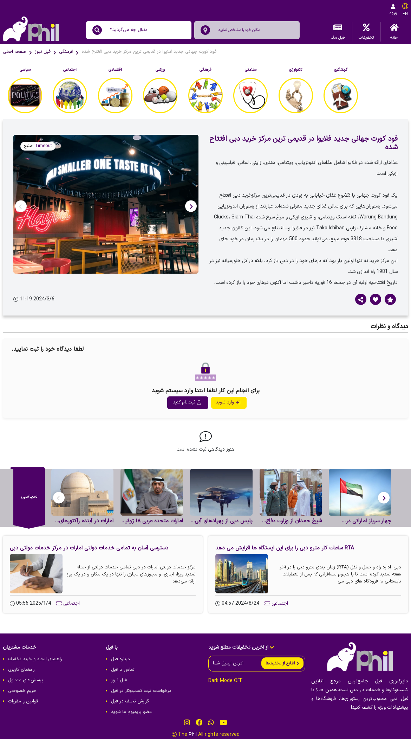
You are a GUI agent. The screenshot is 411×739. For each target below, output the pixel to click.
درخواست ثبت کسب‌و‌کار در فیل (141, 690)
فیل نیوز (43, 51)
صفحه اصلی (14, 51)
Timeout (43, 145)
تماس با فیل (123, 669)
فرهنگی (66, 51)
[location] (205, 30)
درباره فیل (120, 659)
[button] (191, 206)
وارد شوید (228, 402)
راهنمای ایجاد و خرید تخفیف (35, 659)
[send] (282, 663)
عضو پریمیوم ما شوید (131, 711)
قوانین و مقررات (23, 701)
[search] (97, 30)
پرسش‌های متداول (25, 680)
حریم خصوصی (22, 690)
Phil (193, 734)
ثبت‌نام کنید (187, 402)
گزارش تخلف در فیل (130, 701)
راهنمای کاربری (21, 669)
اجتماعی (71, 603)
